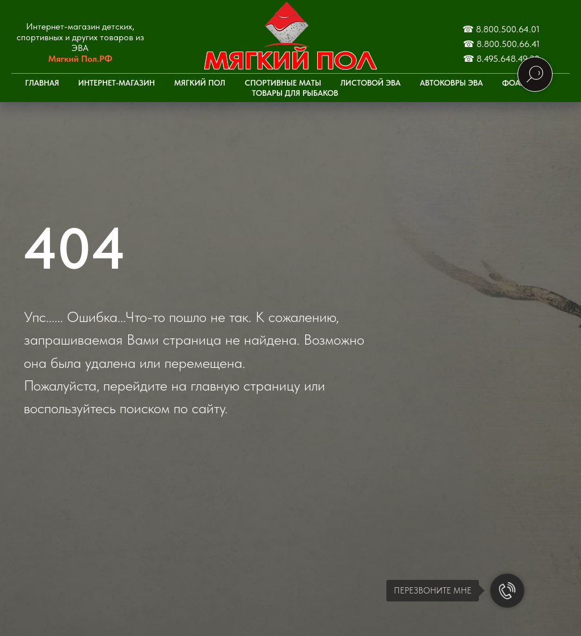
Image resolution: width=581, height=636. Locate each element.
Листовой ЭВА (370, 82)
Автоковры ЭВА (451, 82)
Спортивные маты (283, 82)
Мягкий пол (199, 82)
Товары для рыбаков (295, 92)
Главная (42, 82)
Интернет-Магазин (116, 82)
